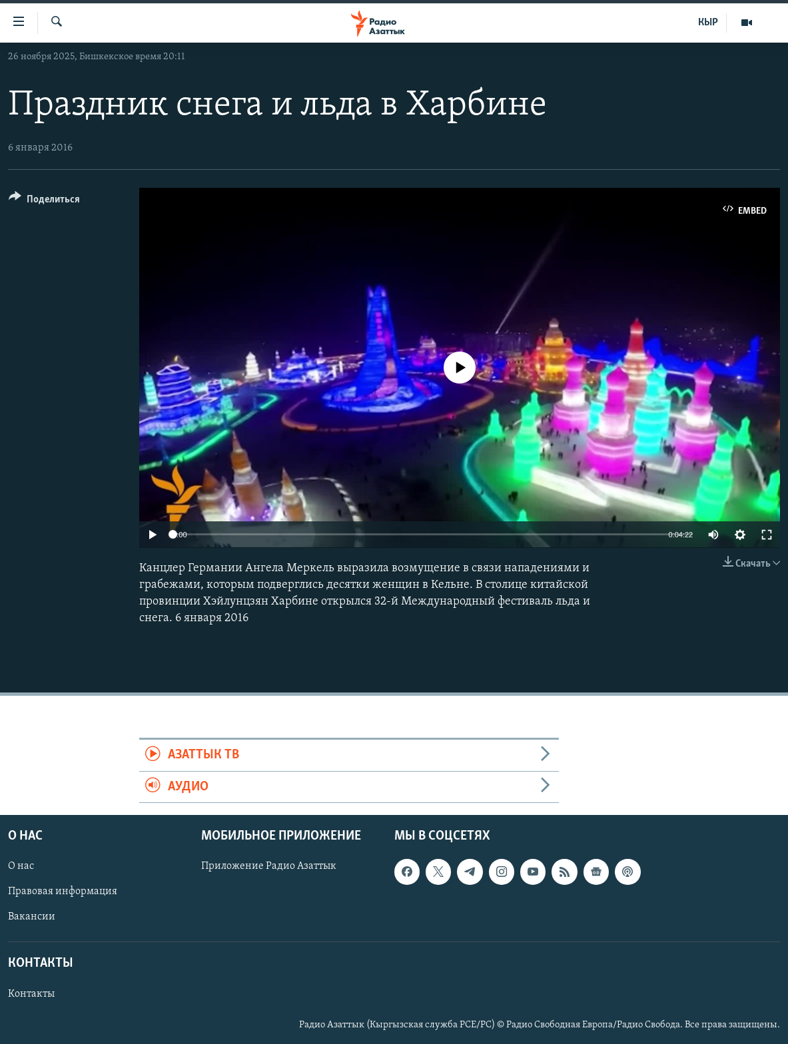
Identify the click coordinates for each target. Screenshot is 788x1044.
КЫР (708, 22)
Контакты (31, 994)
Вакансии (31, 917)
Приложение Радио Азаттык (268, 866)
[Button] (44, 201)
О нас (21, 866)
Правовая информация (62, 891)
